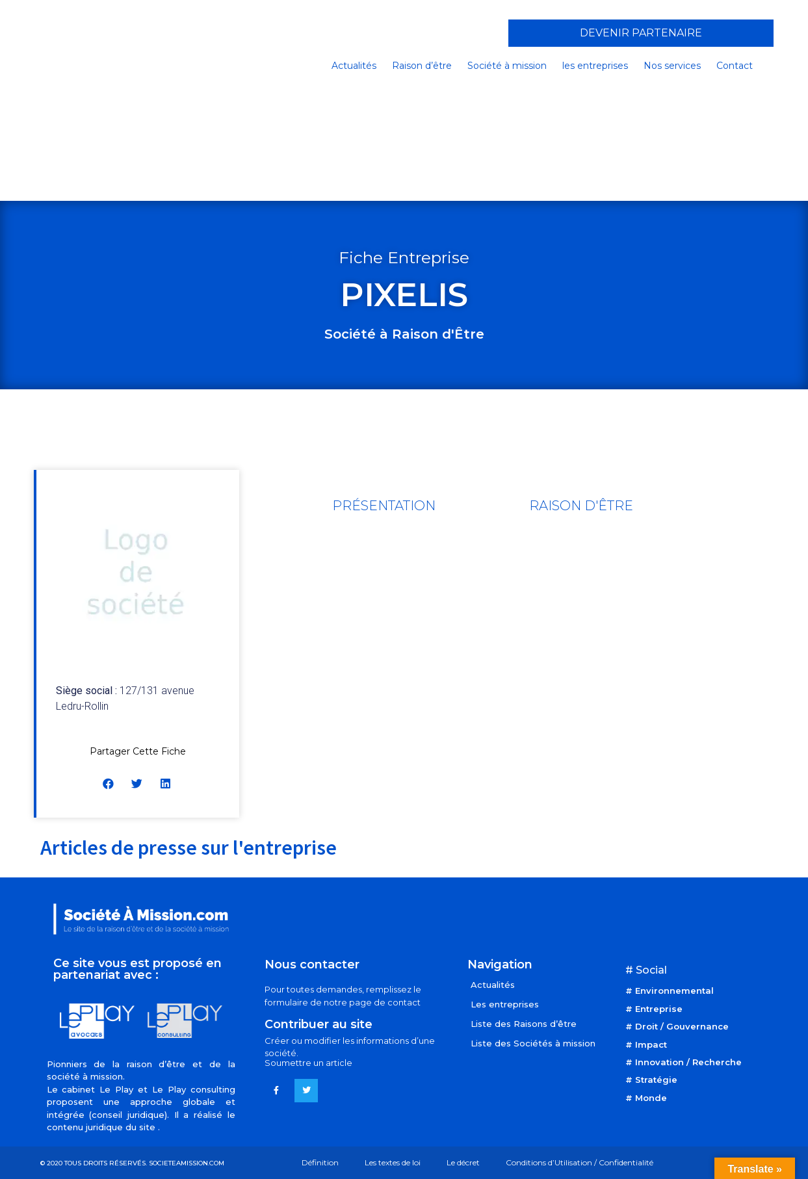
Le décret (463, 1162)
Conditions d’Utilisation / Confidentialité (579, 1162)
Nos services (672, 65)
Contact (734, 65)
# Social (646, 970)
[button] (641, 33)
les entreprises (595, 65)
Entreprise (659, 1009)
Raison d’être (422, 65)
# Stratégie (651, 1079)
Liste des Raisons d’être (524, 1023)
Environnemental (674, 990)
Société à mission (507, 65)
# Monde (646, 1098)
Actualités (354, 65)
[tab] (383, 505)
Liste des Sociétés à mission (533, 1043)
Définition (320, 1162)
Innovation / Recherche (688, 1062)
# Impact (646, 1044)
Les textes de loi (393, 1162)
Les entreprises (505, 1004)
